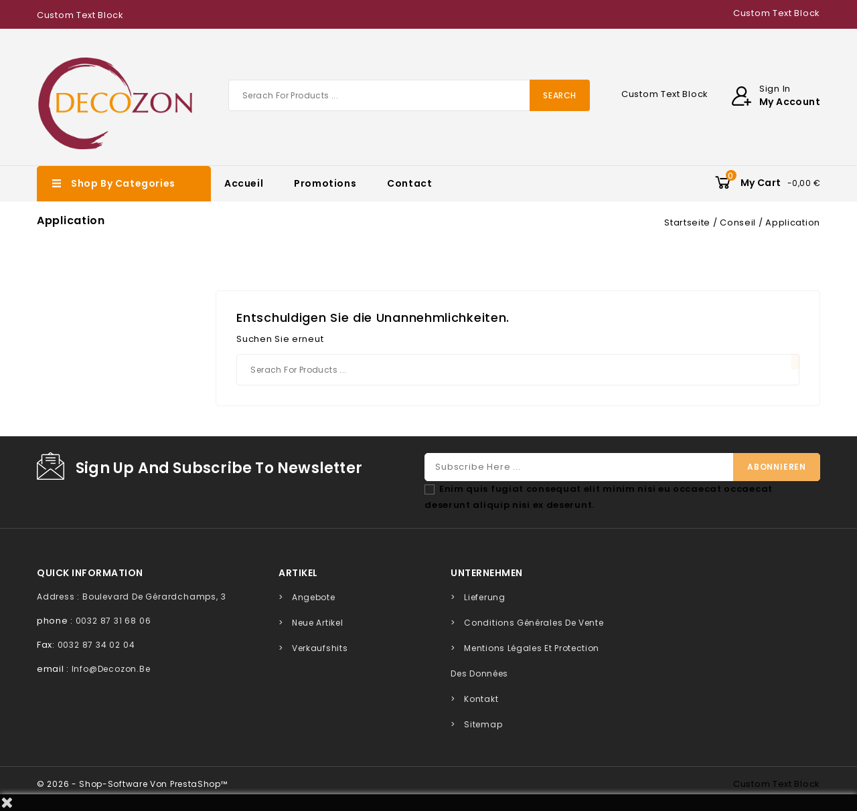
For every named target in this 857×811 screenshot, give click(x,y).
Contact (409, 183)
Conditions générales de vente (533, 622)
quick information (90, 572)
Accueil (243, 183)
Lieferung (484, 597)
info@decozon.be (111, 668)
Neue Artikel (317, 622)
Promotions (325, 183)
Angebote (313, 597)
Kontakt (481, 699)
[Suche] (409, 95)
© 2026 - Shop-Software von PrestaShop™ (132, 784)
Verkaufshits (319, 648)
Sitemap (483, 724)
